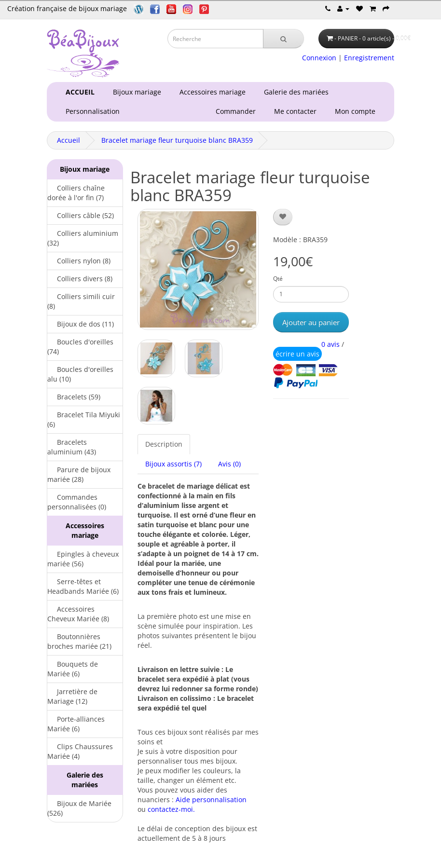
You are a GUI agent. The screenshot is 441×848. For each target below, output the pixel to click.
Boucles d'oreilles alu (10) (80, 374)
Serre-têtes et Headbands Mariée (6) (83, 586)
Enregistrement (369, 57)
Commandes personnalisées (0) (76, 501)
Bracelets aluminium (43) (71, 447)
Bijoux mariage (135, 91)
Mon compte (357, 111)
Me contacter (297, 111)
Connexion (319, 57)
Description (163, 444)
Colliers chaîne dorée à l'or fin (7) (76, 192)
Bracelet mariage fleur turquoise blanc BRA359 (177, 140)
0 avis (330, 344)
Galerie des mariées (294, 91)
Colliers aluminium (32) (82, 238)
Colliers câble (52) (80, 215)
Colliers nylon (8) (78, 260)
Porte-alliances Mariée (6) (76, 723)
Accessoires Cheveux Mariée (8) (78, 613)
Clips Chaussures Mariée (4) (80, 751)
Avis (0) (229, 463)
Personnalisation (91, 111)
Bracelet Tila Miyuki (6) (83, 419)
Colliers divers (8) (79, 278)
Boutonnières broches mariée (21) (79, 641)
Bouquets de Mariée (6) (72, 668)
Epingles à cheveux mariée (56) (83, 558)
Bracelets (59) (73, 396)
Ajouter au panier (311, 322)
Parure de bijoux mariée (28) (78, 474)
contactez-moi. (171, 809)
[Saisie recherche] (215, 38)
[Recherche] (283, 38)
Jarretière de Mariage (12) (72, 696)
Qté (278, 278)
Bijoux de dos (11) (80, 323)
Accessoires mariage (211, 91)
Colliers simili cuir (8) (81, 301)
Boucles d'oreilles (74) (80, 346)
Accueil (68, 140)
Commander (238, 111)
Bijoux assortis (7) (173, 463)
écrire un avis (297, 353)
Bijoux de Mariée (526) (79, 808)
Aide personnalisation (211, 799)
